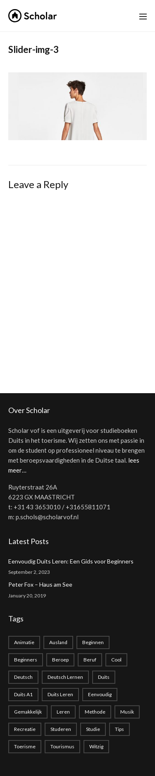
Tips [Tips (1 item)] (119, 729)
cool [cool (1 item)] (116, 660)
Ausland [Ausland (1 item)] (58, 642)
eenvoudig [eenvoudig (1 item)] (100, 694)
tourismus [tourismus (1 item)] (62, 746)
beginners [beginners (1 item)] (25, 660)
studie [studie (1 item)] (93, 729)
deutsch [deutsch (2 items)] (23, 677)
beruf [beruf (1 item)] (89, 660)
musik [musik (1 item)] (127, 712)
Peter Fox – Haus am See (40, 584)
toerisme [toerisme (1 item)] (25, 746)
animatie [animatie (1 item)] (24, 642)
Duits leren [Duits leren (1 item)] (60, 694)
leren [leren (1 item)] (63, 712)
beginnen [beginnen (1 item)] (93, 642)
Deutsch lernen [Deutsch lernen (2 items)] (65, 677)
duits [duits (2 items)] (104, 677)
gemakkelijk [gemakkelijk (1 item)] (28, 712)
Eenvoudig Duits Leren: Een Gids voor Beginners (71, 561)
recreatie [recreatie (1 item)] (25, 729)
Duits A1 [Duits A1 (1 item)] (23, 694)
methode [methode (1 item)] (95, 712)
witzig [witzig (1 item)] (96, 746)
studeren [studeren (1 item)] (60, 729)
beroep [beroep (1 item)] (60, 660)
